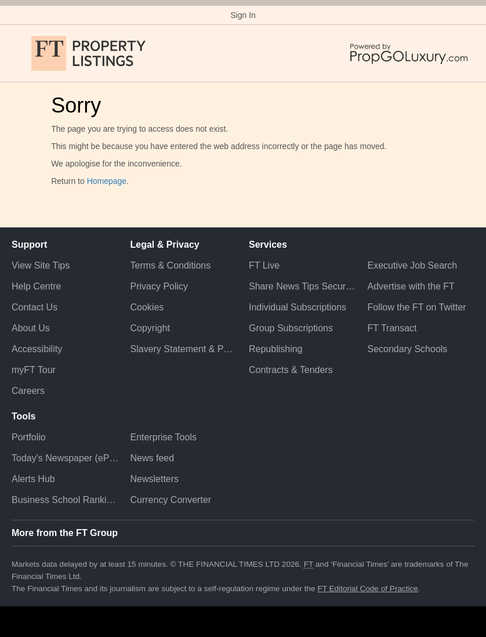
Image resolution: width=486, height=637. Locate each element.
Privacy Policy (159, 286)
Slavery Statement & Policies (184, 349)
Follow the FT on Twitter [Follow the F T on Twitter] (417, 307)
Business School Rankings (65, 500)
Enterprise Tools (163, 437)
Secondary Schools (408, 349)
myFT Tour (34, 370)
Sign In (243, 15)
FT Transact (392, 328)
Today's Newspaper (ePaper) (65, 458)
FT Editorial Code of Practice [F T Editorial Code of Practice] (367, 588)
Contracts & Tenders (291, 370)
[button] (17, 53)
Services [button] (268, 244)
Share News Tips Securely (302, 286)
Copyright (150, 328)
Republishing (276, 349)
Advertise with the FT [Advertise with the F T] (411, 286)
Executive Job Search (413, 265)
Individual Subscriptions (297, 307)
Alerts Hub (33, 479)
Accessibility (37, 349)
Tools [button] (23, 416)
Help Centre (36, 286)
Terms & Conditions (170, 265)
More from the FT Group (65, 533)
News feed (152, 458)
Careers (28, 391)
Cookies (147, 307)
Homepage (107, 181)
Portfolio (29, 437)
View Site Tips (41, 265)
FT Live (264, 265)
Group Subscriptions (291, 328)
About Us (31, 328)
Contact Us (34, 307)
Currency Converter (171, 500)
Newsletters (154, 479)
